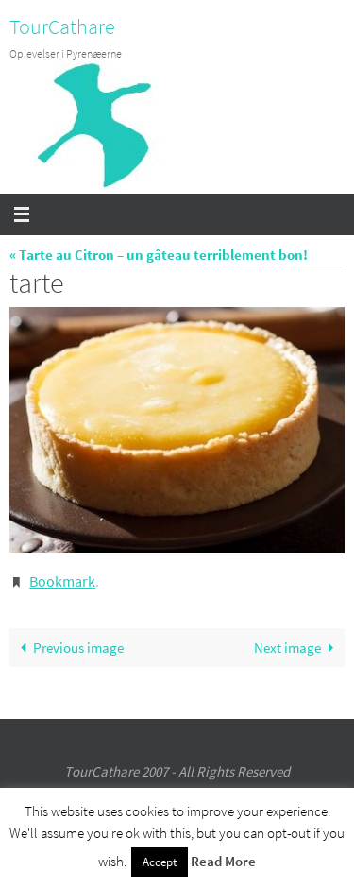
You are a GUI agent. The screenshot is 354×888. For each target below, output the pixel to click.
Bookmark (62, 581)
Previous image (68, 648)
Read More (223, 861)
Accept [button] (160, 862)
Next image (297, 648)
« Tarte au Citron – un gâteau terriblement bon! (158, 255)
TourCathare (62, 26)
